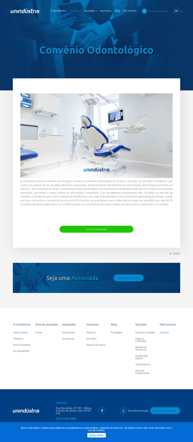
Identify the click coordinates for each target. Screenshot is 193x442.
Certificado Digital (141, 357)
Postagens (116, 332)
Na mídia (91, 338)
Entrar (38, 332)
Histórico (18, 338)
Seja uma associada (128, 277)
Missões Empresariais (142, 371)
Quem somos (20, 332)
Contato (164, 332)
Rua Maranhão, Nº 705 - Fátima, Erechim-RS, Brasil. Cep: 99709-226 (74, 411)
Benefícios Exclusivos (141, 348)
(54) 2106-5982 (66, 418)
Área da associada (155, 11)
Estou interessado (96, 229)
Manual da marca (96, 344)
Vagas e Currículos (141, 339)
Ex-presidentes (21, 351)
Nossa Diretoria (21, 344)
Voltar (176, 253)
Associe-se (68, 338)
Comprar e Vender (145, 332)
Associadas (68, 332)
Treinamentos (143, 364)
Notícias (91, 332)
